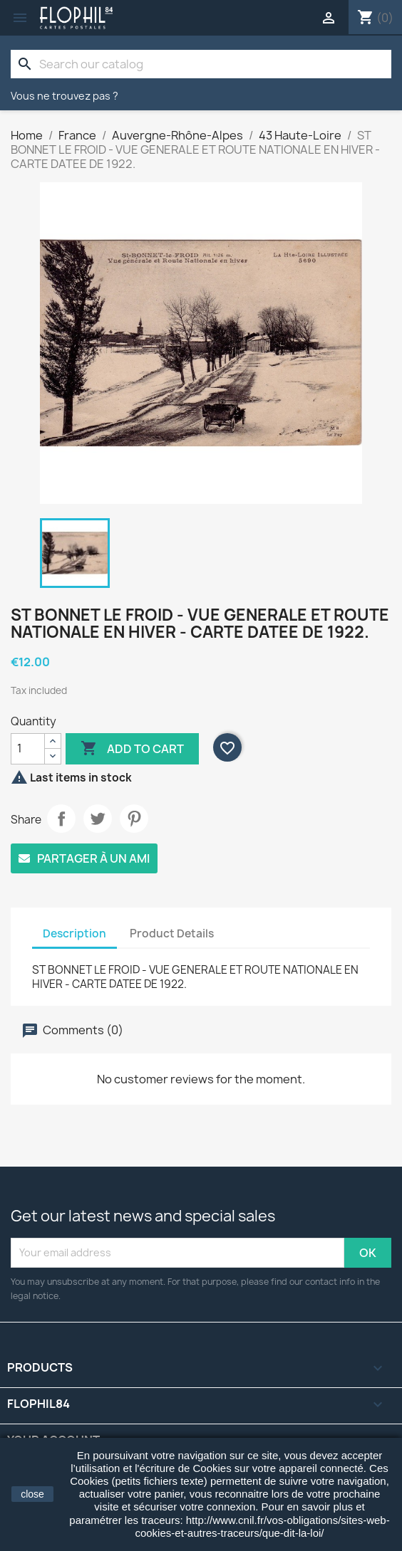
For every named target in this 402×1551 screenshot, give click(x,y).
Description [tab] (74, 933)
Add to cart (132, 749)
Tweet (97, 818)
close (32, 1494)
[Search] (201, 64)
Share (61, 818)
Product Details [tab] (172, 933)
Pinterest (134, 818)
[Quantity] (28, 748)
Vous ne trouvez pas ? (64, 95)
